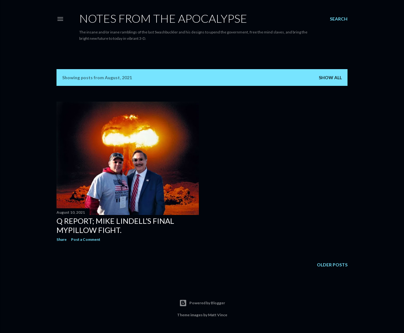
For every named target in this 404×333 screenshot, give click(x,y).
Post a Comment (85, 239)
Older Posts (332, 264)
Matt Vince (217, 314)
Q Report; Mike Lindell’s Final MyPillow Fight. (115, 225)
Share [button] (61, 239)
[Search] (339, 19)
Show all (330, 77)
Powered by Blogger (202, 303)
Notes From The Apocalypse (163, 18)
